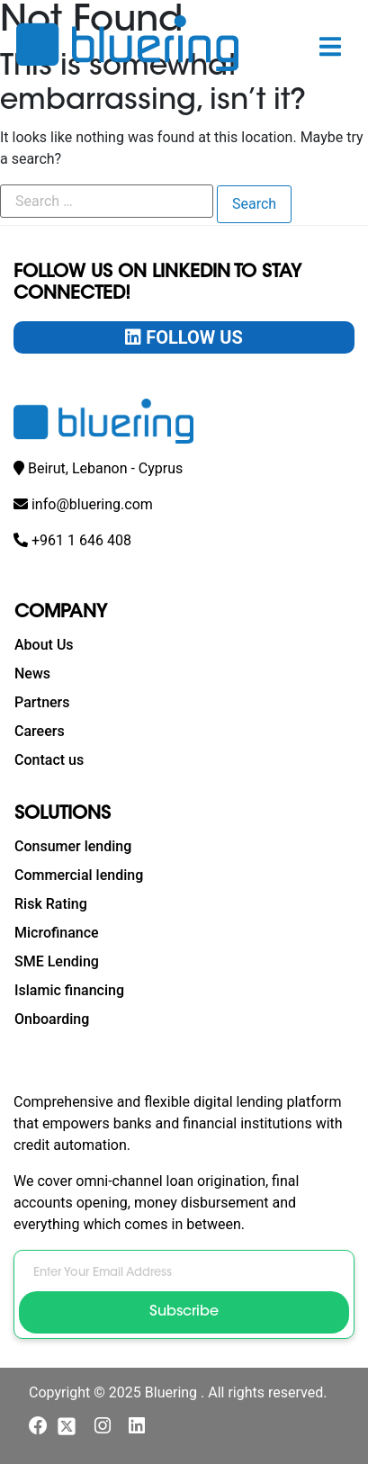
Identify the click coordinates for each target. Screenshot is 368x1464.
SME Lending (56, 961)
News (32, 673)
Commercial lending (78, 875)
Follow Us (184, 337)
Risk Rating (50, 903)
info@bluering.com (92, 504)
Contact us (49, 759)
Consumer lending (72, 846)
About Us (44, 644)
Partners (42, 702)
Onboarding (51, 1019)
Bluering (173, 1392)
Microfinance (56, 932)
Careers (39, 731)
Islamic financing (69, 990)
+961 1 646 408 (81, 540)
